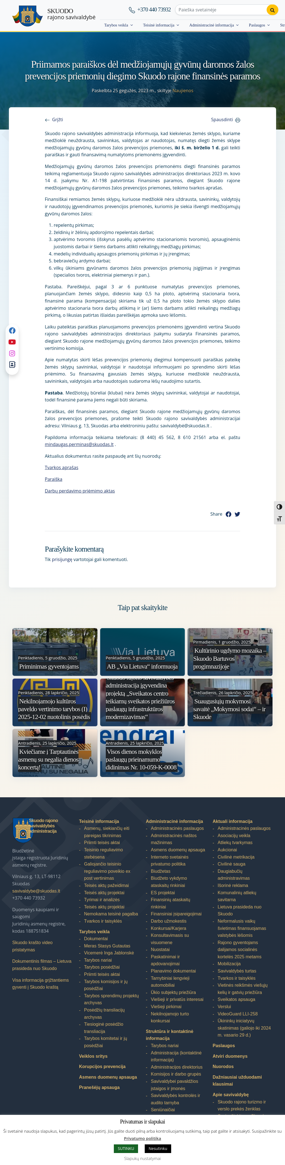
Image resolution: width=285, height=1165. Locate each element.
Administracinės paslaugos (177, 828)
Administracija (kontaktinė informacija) (176, 1056)
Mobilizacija (229, 963)
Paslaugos (257, 25)
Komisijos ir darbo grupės (176, 1074)
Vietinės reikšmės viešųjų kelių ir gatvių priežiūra (242, 989)
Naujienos (183, 90)
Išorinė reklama (233, 885)
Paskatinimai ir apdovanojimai (165, 960)
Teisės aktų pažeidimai (106, 885)
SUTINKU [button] (126, 1148)
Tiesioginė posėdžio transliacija (103, 1028)
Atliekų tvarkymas (235, 842)
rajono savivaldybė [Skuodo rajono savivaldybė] (71, 14)
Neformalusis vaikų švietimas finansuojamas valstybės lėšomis (242, 928)
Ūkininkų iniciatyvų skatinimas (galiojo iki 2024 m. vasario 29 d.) (244, 1027)
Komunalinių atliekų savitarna (237, 896)
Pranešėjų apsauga (99, 1087)
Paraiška (53, 479)
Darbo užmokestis (168, 921)
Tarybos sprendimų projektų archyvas (111, 999)
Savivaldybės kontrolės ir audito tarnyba (175, 1099)
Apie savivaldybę (231, 1094)
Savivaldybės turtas (237, 971)
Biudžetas (160, 871)
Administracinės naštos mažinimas (174, 839)
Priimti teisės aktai (102, 842)
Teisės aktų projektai (104, 892)
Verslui (224, 1006)
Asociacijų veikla (234, 835)
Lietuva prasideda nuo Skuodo (239, 911)
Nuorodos (223, 1066)
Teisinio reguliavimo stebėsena (103, 853)
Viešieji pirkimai (166, 1006)
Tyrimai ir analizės (102, 899)
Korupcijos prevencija (102, 1066)
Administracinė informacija (211, 25)
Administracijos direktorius (177, 1067)
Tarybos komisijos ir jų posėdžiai (105, 985)
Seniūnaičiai (163, 1109)
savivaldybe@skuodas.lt (36, 891)
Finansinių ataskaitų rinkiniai (170, 903)
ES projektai (163, 892)
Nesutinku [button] (158, 1148)
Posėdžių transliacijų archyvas (104, 1014)
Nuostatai (160, 949)
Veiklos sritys (93, 1056)
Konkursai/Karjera (168, 928)
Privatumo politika (142, 1138)
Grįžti (57, 119)
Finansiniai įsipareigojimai (176, 913)
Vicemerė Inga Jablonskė (109, 952)
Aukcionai (227, 849)
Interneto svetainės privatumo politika (169, 861)
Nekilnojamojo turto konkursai (170, 1017)
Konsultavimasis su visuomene (170, 939)
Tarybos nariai (98, 960)
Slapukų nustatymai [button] (142, 1158)
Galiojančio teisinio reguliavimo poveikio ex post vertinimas (107, 871)
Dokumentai (96, 938)
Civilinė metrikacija (236, 857)
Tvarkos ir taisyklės (103, 921)
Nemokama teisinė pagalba (111, 913)
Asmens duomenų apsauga (108, 1077)
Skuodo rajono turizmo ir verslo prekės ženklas (242, 1106)
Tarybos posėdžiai (102, 967)
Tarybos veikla (116, 25)
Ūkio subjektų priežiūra (173, 992)
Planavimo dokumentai (173, 971)
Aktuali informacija (232, 821)
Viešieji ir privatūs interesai (177, 999)
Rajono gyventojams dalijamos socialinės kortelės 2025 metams (239, 949)
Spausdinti (222, 119)
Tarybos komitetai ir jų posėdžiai (105, 1042)
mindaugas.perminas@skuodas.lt (79, 444)
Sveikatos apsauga (236, 999)
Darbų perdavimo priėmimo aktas (80, 491)
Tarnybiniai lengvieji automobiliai (170, 982)
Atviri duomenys (230, 1056)
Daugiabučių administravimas (234, 875)
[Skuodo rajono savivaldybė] (27, 16)
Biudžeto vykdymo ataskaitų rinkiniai (169, 882)
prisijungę (62, 559)
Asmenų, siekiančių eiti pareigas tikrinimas (106, 832)
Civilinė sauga (231, 864)
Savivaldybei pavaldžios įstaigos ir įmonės (174, 1085)
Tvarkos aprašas (61, 467)
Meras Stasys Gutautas (107, 946)
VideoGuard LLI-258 (238, 1014)
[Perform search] (272, 9)
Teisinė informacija (158, 25)
